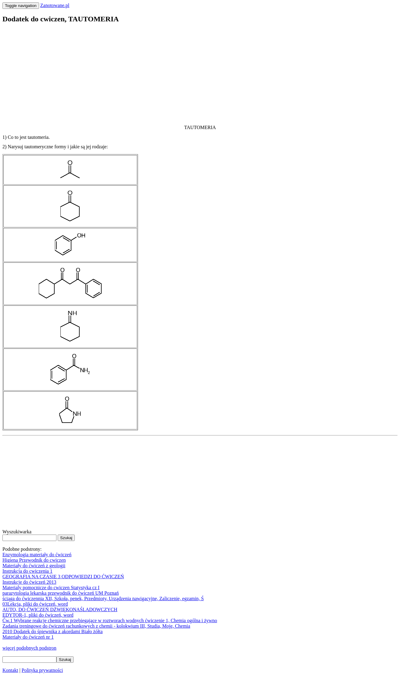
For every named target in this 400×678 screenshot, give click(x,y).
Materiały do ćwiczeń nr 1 (28, 637)
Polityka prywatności (42, 670)
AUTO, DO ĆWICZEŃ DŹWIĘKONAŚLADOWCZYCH (59, 609)
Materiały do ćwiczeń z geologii (33, 565)
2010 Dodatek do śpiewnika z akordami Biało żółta (52, 631)
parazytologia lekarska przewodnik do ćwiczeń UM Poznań (60, 593)
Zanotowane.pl (55, 5)
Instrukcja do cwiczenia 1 (27, 571)
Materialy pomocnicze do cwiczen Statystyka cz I (50, 587)
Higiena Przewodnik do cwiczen (34, 560)
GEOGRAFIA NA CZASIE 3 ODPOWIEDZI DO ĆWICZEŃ (63, 576)
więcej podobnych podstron (29, 648)
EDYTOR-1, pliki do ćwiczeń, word (38, 615)
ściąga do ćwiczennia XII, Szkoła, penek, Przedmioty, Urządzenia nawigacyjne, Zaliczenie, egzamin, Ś (103, 598)
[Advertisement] (185, 72)
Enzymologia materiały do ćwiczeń (36, 554)
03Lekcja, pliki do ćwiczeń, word (35, 604)
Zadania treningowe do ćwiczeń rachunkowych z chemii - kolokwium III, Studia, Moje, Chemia (96, 626)
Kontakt (10, 670)
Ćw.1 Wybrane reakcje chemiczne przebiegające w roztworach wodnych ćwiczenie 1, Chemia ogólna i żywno (109, 620)
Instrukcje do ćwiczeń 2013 (29, 582)
